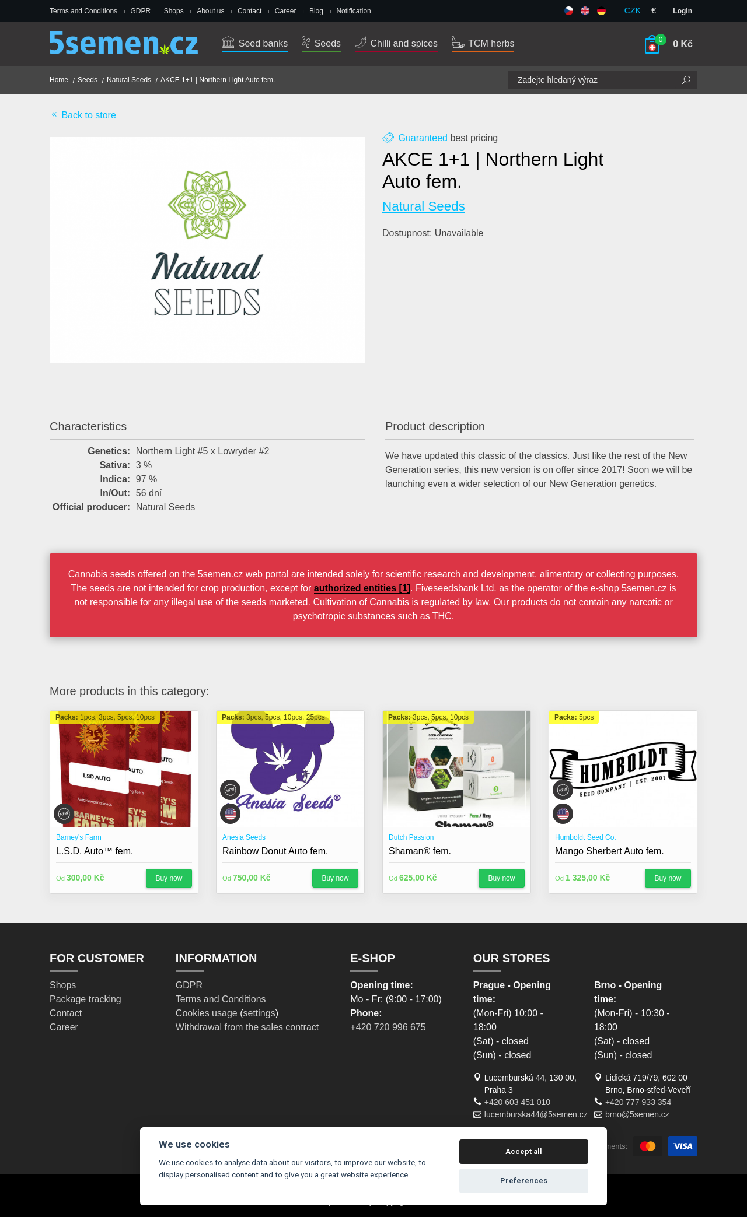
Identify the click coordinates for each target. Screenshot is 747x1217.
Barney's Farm (79, 837)
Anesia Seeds (244, 837)
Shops (174, 11)
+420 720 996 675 (387, 1027)
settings (259, 1013)
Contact (249, 11)
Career (285, 11)
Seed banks (255, 43)
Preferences (523, 1180)
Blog (316, 11)
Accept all (523, 1151)
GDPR (141, 11)
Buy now (168, 878)
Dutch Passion (411, 837)
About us (210, 11)
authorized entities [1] (362, 588)
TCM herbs (483, 43)
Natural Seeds (129, 80)
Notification (353, 11)
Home (59, 80)
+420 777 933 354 (638, 1102)
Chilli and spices (396, 43)
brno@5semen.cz (637, 1114)
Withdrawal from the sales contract (247, 1027)
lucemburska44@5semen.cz (536, 1114)
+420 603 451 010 (517, 1102)
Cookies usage (207, 1013)
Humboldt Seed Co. (585, 837)
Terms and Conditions (83, 11)
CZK (632, 10)
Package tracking (85, 999)
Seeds (321, 43)
